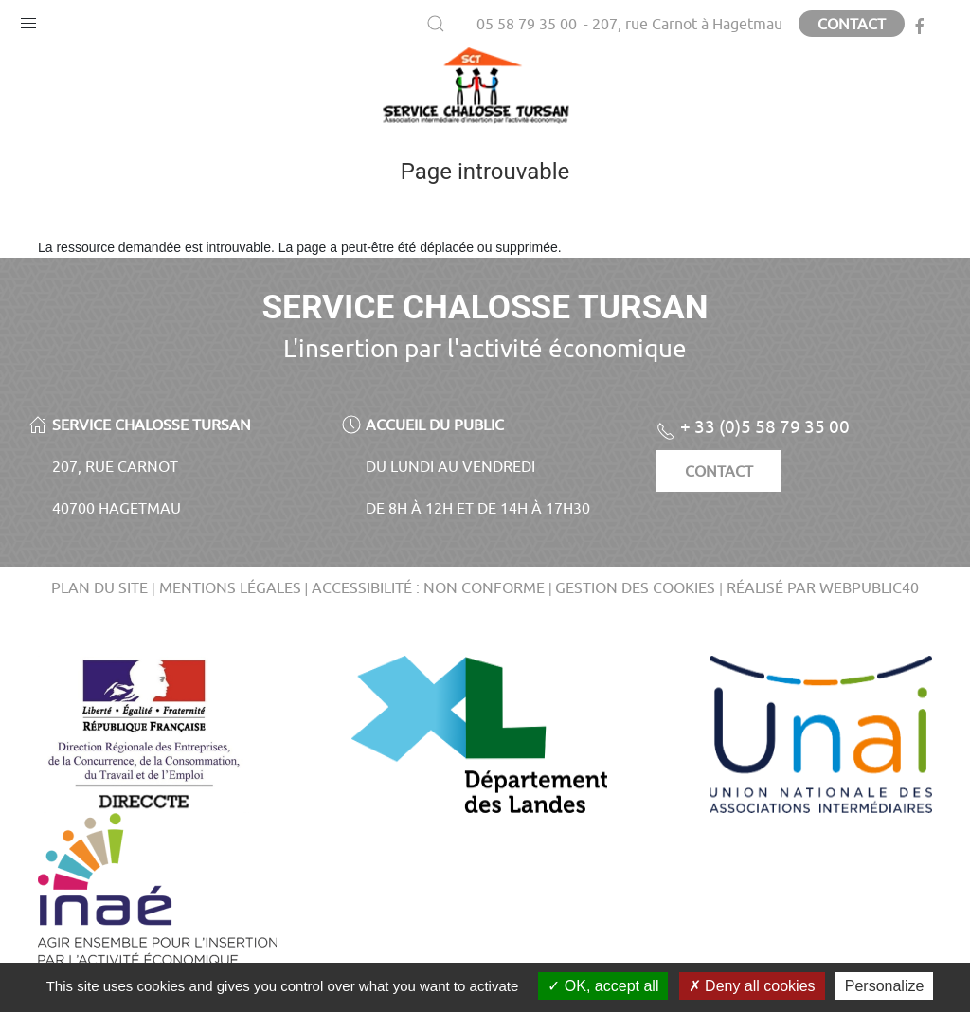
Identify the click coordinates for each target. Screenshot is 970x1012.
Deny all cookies (752, 986)
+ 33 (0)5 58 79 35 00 (753, 426)
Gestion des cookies (635, 587)
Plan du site (99, 587)
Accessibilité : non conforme (428, 587)
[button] (28, 19)
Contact (851, 23)
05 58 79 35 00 (526, 23)
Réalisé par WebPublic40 (823, 587)
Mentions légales (230, 587)
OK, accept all (603, 986)
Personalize (885, 986)
